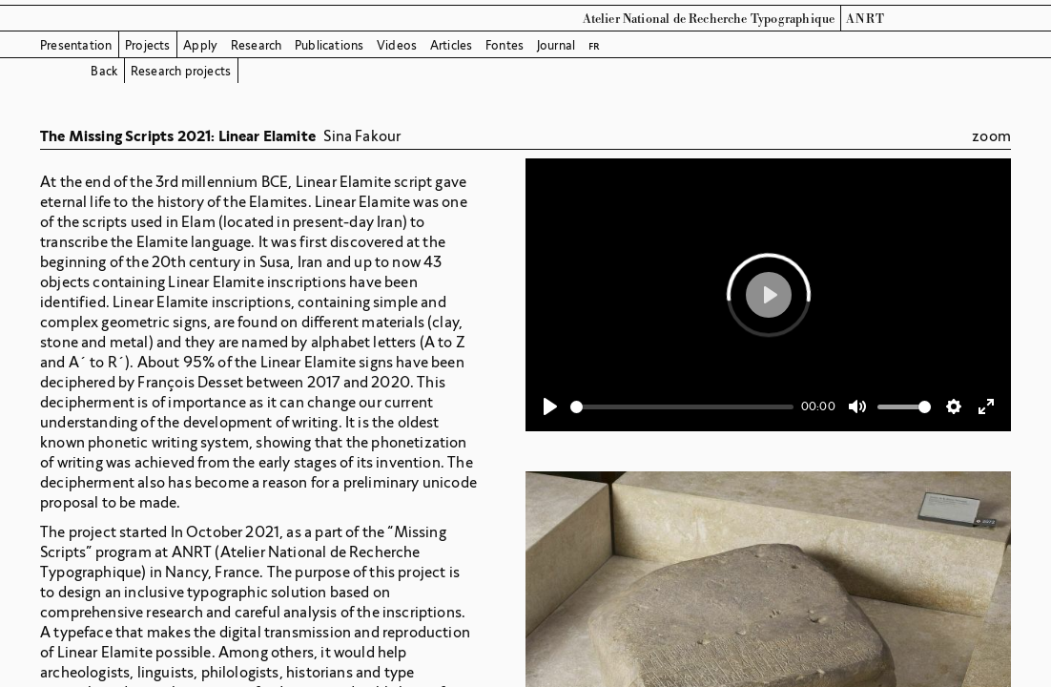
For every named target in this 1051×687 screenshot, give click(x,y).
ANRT (866, 19)
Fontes (504, 45)
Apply (200, 45)
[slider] (681, 407)
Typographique (793, 19)
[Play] (550, 406)
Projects (148, 45)
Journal (556, 45)
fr (594, 45)
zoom (991, 136)
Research (256, 45)
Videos (397, 45)
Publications (329, 45)
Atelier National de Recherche (665, 19)
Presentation (76, 45)
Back (104, 71)
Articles (451, 45)
